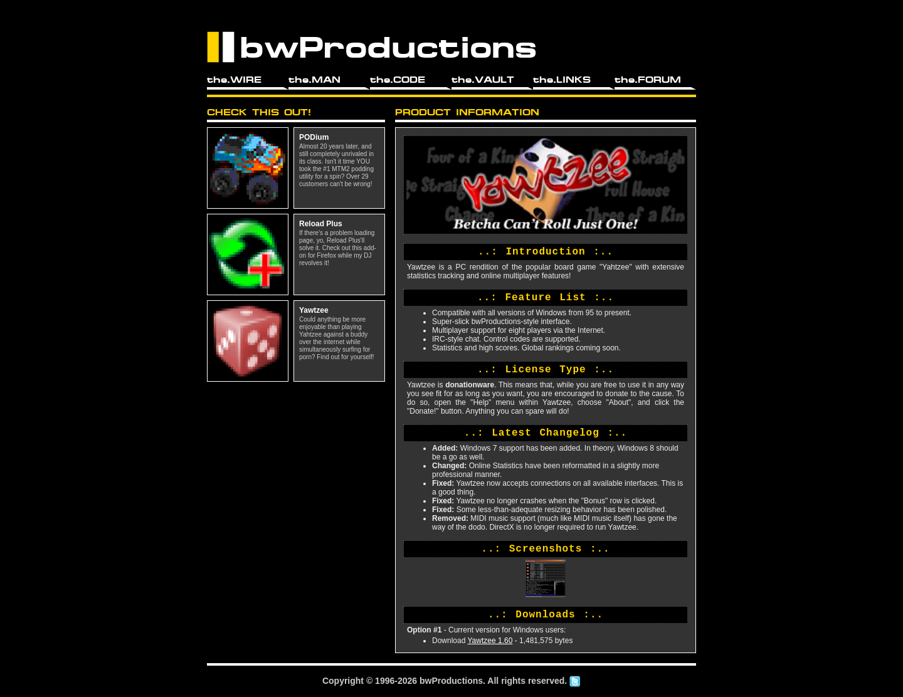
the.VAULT (483, 80)
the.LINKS (562, 80)
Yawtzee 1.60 (489, 640)
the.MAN (314, 80)
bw (425, 681)
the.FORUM (648, 80)
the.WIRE (234, 80)
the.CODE (397, 80)
